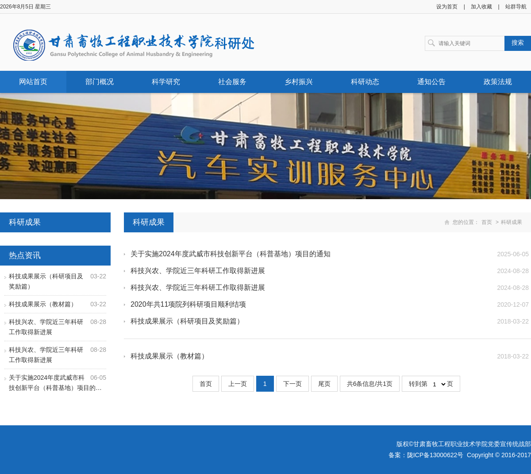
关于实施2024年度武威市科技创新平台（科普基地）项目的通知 (231, 254)
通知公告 (431, 81)
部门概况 (99, 81)
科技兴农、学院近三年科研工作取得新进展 (198, 270)
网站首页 (33, 81)
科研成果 (511, 222)
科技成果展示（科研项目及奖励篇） (187, 321)
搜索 (518, 42)
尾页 (324, 383)
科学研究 (166, 81)
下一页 (292, 383)
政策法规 (498, 81)
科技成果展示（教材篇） (43, 304)
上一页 (237, 383)
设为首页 (447, 7)
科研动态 (365, 81)
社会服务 (232, 81)
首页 (486, 222)
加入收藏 (481, 7)
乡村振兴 (299, 81)
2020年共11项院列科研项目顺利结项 (188, 304)
